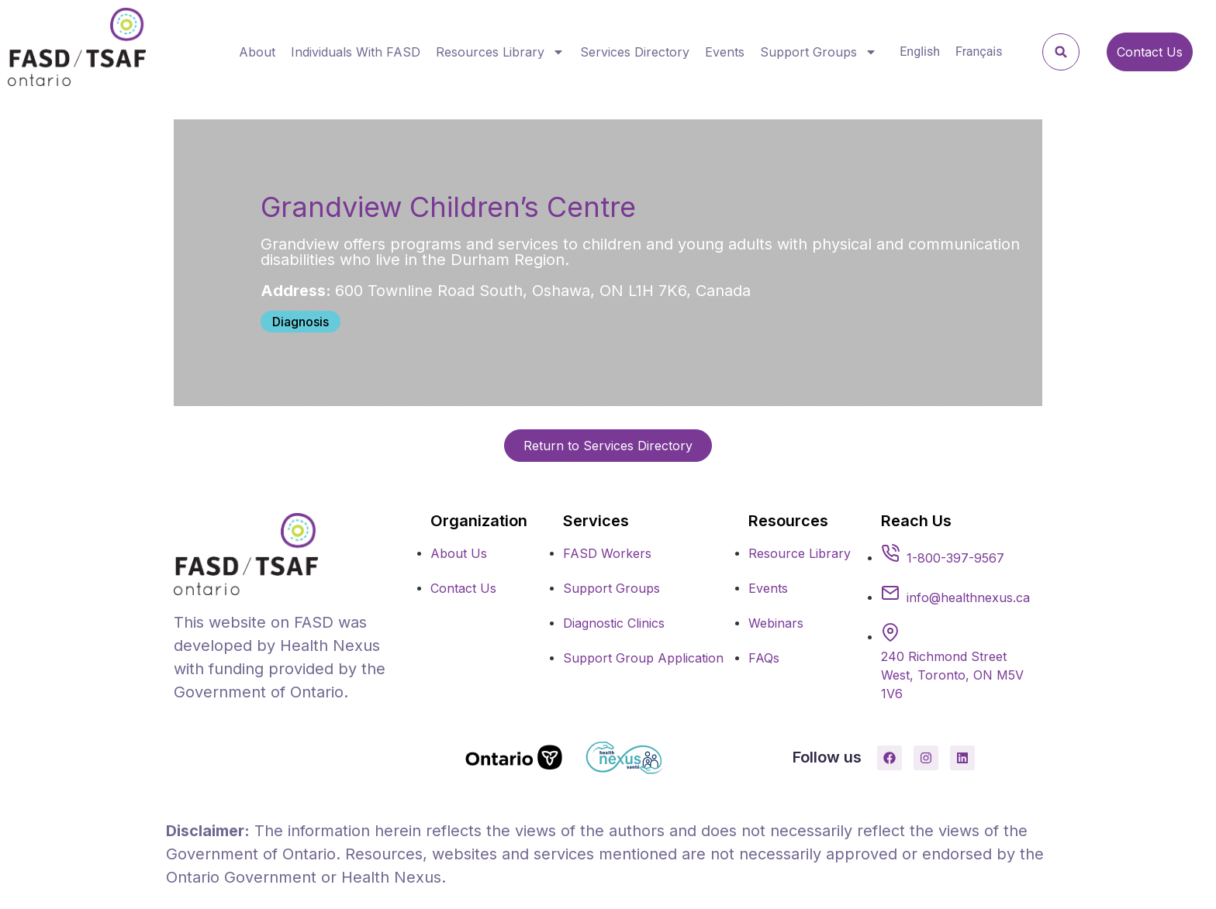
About (257, 52)
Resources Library (500, 52)
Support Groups (818, 52)
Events (724, 52)
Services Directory (634, 52)
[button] (1061, 52)
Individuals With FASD (355, 52)
